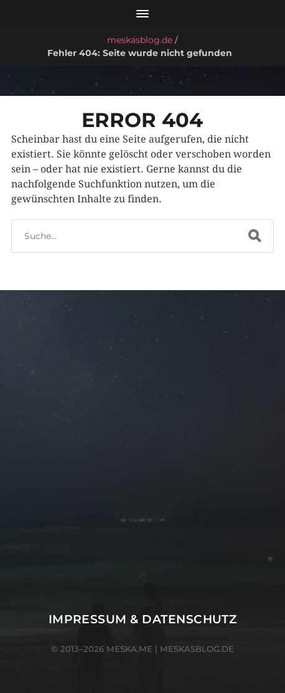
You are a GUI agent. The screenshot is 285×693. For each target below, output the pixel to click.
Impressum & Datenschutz (143, 619)
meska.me (129, 649)
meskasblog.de (139, 39)
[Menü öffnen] (142, 13)
